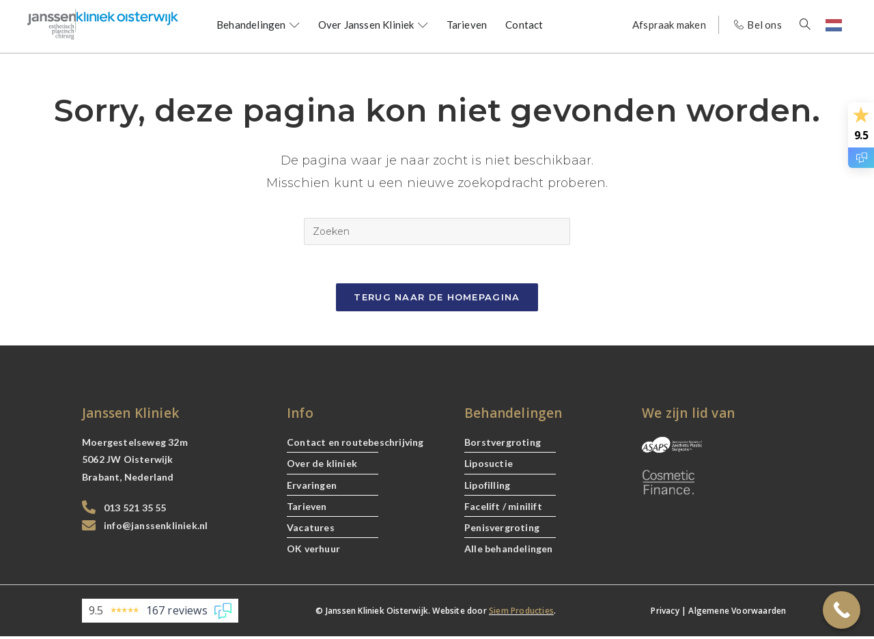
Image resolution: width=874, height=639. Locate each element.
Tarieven (467, 24)
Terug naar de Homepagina (437, 299)
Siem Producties (521, 613)
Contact (524, 24)
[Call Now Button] (841, 610)
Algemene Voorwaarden (737, 613)
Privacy (665, 613)
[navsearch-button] (812, 25)
